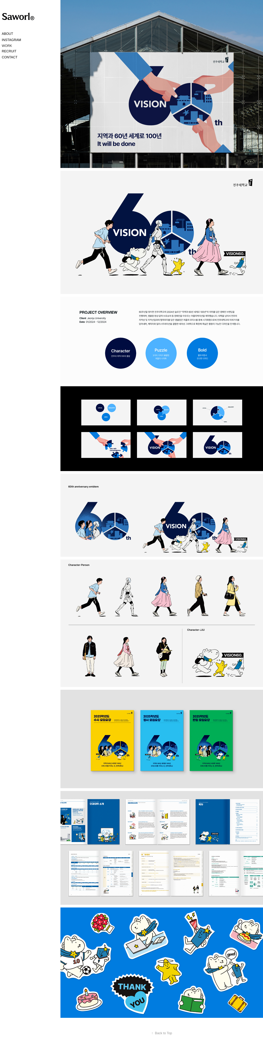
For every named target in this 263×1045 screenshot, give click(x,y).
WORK (7, 46)
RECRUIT (9, 51)
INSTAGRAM (11, 40)
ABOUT (7, 34)
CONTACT (10, 57)
